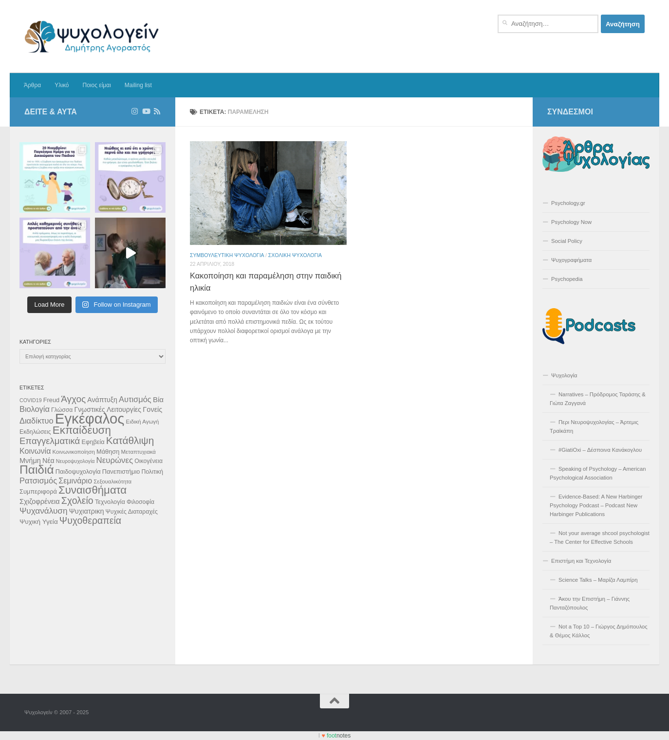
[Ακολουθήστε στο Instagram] (134, 111)
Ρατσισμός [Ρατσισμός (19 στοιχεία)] (38, 480)
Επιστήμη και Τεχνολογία (581, 561)
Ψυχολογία (564, 375)
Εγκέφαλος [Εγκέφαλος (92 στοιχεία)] (90, 418)
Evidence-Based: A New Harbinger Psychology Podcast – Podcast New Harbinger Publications (596, 505)
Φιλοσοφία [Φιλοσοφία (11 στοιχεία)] (140, 502)
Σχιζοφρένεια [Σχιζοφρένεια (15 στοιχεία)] (39, 501)
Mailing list (138, 85)
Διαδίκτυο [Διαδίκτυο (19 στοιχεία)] (36, 420)
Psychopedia (566, 279)
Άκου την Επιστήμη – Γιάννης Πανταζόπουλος (590, 603)
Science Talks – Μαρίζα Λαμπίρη (598, 580)
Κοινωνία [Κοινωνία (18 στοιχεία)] (35, 450)
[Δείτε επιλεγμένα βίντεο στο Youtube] (145, 111)
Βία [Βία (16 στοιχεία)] (158, 399)
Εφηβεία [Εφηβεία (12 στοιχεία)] (92, 441)
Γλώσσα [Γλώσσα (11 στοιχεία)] (62, 410)
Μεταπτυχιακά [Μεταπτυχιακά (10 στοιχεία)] (138, 452)
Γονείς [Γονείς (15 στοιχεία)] (152, 409)
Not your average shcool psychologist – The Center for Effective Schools (600, 537)
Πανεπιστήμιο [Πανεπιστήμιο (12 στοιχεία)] (121, 471)
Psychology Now (571, 222)
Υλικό (62, 85)
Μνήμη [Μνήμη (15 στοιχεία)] (30, 460)
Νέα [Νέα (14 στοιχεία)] (48, 460)
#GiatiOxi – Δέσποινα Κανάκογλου (600, 450)
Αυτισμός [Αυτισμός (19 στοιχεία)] (135, 399)
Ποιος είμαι (96, 85)
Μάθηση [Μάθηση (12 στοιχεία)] (107, 451)
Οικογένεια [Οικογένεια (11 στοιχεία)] (148, 461)
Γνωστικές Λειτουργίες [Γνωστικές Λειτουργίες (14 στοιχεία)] (107, 409)
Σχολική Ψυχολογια (295, 255)
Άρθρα (32, 85)
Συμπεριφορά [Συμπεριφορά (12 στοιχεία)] (38, 491)
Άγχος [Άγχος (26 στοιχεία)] (73, 399)
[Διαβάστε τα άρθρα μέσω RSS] (157, 111)
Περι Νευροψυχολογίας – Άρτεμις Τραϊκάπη (594, 426)
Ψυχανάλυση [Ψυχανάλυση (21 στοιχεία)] (43, 511)
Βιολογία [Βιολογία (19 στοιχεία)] (34, 409)
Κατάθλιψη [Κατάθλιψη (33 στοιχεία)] (130, 440)
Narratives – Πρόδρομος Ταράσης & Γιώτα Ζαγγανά (598, 398)
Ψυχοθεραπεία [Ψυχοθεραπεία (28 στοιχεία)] (90, 520)
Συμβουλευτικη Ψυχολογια (227, 255)
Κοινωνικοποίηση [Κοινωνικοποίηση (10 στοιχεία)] (74, 452)
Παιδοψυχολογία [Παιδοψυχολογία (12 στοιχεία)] (78, 471)
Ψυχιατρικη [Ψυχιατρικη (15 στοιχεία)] (86, 511)
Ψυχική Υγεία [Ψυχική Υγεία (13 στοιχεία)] (38, 521)
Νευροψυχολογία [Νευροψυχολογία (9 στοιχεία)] (75, 461)
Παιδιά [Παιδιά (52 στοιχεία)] (36, 469)
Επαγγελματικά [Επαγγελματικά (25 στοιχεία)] (49, 441)
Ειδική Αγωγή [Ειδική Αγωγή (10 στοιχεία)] (142, 422)
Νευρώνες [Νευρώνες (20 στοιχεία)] (114, 460)
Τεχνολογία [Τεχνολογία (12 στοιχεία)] (110, 501)
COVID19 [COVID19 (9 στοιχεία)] (30, 400)
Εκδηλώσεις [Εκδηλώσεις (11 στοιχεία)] (35, 431)
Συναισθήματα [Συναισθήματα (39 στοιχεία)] (92, 490)
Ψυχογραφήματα (571, 260)
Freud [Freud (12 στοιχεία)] (51, 400)
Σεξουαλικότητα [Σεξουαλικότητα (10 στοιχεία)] (112, 481)
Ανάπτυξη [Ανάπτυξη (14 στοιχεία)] (102, 400)
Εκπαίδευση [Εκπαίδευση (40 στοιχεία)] (82, 430)
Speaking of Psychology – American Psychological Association (598, 473)
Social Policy (566, 241)
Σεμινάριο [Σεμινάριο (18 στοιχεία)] (75, 480)
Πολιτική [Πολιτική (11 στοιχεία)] (152, 471)
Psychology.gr (568, 203)
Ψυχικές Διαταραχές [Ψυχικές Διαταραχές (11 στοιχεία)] (132, 511)
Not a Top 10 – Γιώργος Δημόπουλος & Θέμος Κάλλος (599, 631)
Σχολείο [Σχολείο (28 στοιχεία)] (77, 500)
